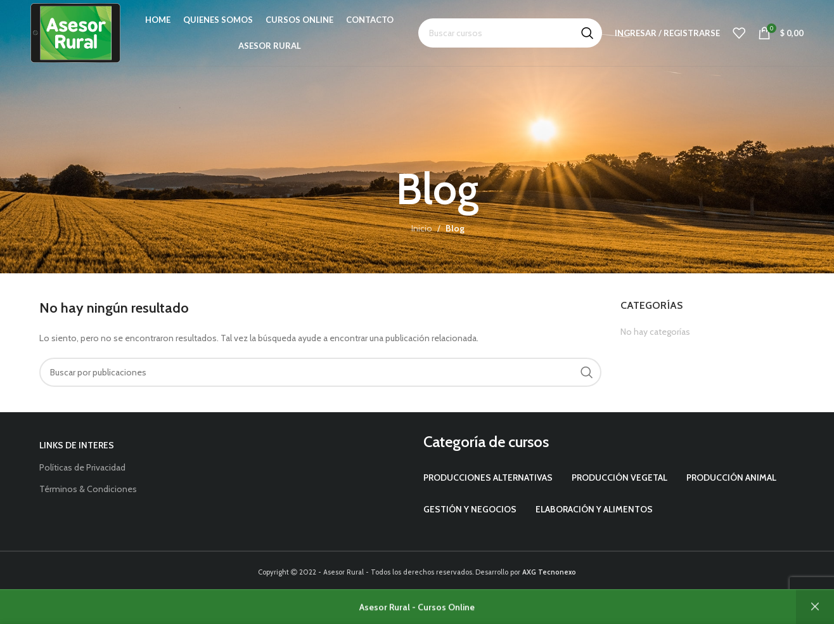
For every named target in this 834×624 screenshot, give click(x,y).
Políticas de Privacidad (82, 467)
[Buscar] (510, 33)
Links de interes (76, 445)
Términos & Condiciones (88, 489)
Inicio (421, 228)
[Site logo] (75, 31)
